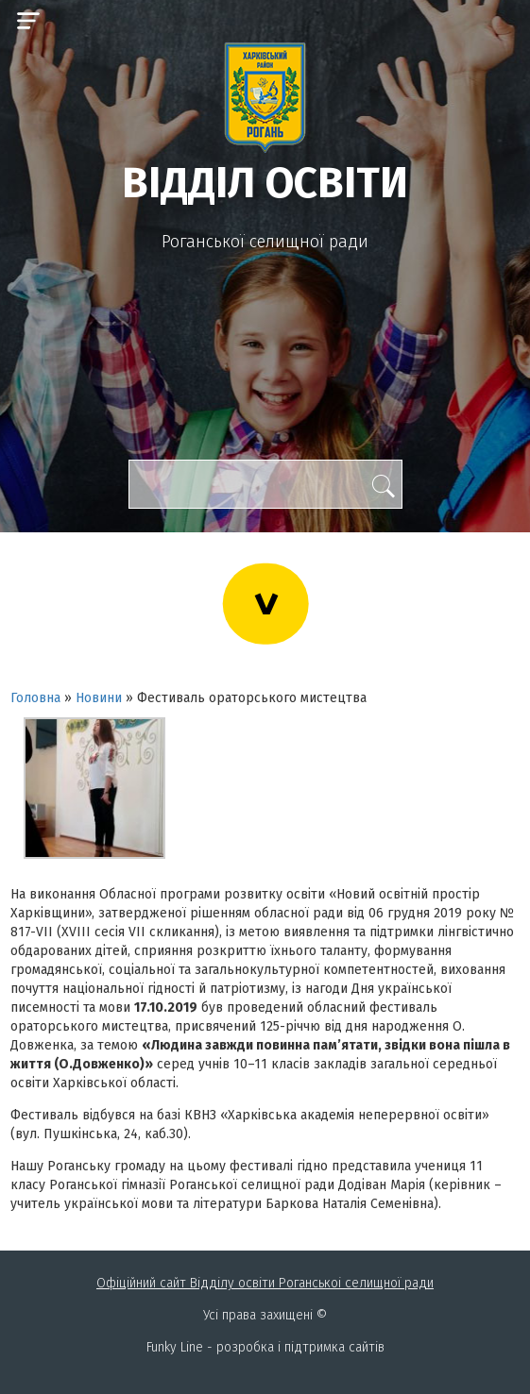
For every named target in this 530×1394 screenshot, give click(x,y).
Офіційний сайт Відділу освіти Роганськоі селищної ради (265, 1283)
